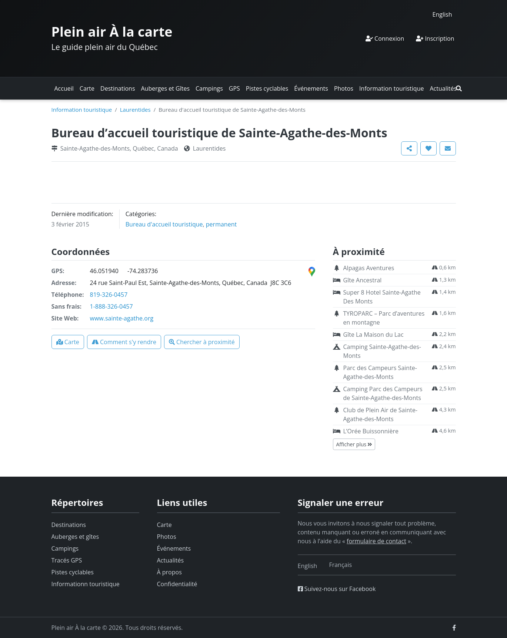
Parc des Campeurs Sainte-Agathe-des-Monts (380, 372)
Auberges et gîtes (75, 537)
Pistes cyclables (267, 88)
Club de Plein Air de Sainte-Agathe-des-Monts (380, 414)
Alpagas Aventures (368, 268)
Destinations (117, 88)
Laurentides (135, 109)
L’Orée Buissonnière (370, 431)
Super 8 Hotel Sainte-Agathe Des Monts (382, 296)
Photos (343, 88)
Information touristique (391, 88)
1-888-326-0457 (111, 306)
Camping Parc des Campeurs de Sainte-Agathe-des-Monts (383, 393)
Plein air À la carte (112, 32)
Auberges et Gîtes (165, 88)
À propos (169, 572)
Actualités (443, 88)
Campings (209, 88)
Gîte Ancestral (362, 280)
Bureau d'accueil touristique (164, 224)
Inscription (435, 38)
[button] (459, 88)
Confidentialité (177, 584)
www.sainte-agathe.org (122, 318)
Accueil (64, 88)
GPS (234, 88)
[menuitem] (442, 14)
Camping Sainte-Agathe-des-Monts (382, 351)
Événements (311, 88)
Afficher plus (354, 444)
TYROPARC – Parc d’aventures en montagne (384, 317)
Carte (87, 88)
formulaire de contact (376, 541)
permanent (221, 224)
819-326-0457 (109, 295)
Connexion (385, 38)
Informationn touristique (85, 584)
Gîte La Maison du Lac (373, 334)
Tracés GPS (66, 560)
